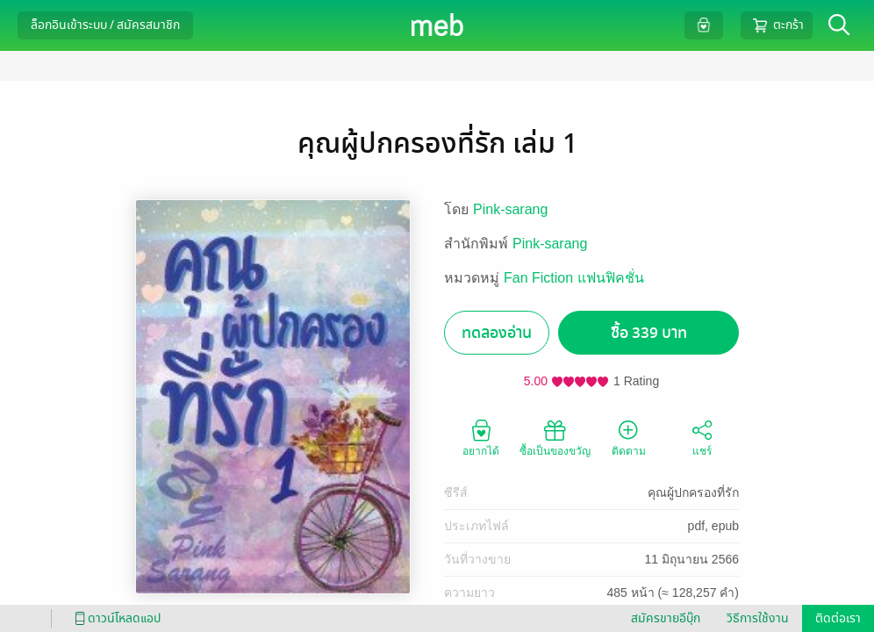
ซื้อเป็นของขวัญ (555, 437)
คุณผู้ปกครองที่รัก (693, 492)
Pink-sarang (510, 209)
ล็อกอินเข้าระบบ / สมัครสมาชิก (105, 25)
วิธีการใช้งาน (758, 618)
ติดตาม (629, 437)
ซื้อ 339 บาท (649, 333)
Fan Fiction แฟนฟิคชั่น (574, 277)
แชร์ (702, 437)
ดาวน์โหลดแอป (115, 618)
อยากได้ (480, 437)
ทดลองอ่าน (497, 333)
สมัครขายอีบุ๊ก (665, 618)
